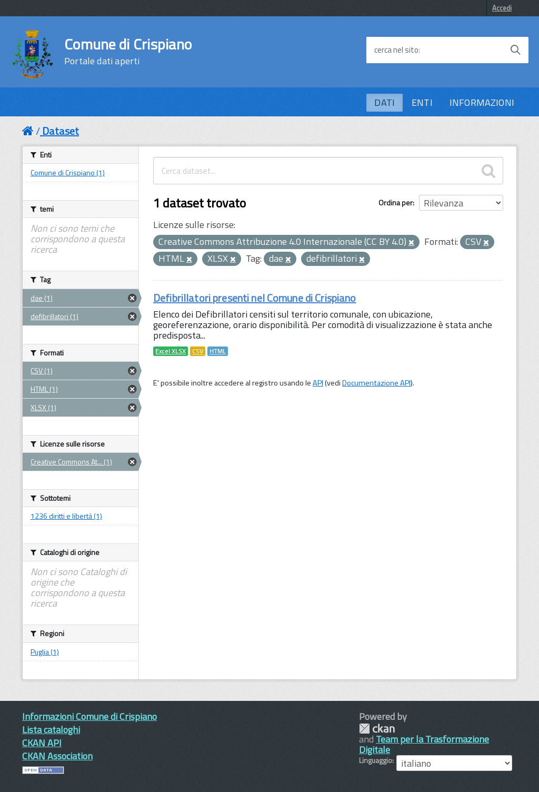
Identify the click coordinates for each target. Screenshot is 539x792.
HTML (217, 351)
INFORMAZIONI (482, 102)
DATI (384, 102)
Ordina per (395, 202)
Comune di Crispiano (128, 51)
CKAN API (42, 743)
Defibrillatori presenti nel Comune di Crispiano (254, 298)
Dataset (60, 131)
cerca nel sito (396, 50)
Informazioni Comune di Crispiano (89, 716)
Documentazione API (376, 383)
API (318, 383)
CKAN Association (57, 756)
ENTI (422, 102)
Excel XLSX (170, 351)
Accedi (502, 8)
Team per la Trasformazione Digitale (424, 744)
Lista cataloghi (51, 729)
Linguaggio (375, 760)
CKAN (377, 728)
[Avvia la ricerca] (515, 50)
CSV (197, 351)
